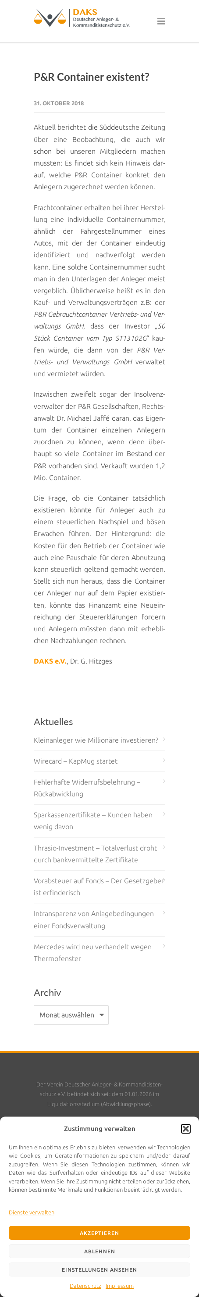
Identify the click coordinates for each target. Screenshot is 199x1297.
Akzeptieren (99, 1233)
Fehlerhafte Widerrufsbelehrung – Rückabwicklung (87, 788)
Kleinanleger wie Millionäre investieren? (96, 740)
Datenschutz (85, 1286)
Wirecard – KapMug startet (75, 761)
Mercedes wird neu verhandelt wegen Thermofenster (93, 952)
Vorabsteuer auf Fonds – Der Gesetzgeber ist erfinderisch (99, 886)
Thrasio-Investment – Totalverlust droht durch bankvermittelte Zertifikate (95, 854)
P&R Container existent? (91, 76)
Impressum (120, 1286)
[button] (185, 1128)
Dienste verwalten (31, 1212)
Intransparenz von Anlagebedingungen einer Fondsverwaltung (94, 919)
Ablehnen (99, 1251)
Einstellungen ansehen (99, 1270)
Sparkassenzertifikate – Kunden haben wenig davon (93, 820)
